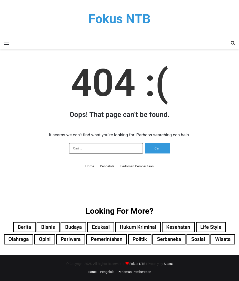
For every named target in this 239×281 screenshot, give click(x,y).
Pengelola (107, 166)
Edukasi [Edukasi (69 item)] (101, 227)
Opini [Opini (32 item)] (45, 239)
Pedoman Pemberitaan (137, 166)
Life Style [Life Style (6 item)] (210, 227)
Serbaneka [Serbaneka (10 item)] (169, 239)
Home (89, 166)
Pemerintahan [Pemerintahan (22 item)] (107, 239)
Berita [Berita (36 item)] (24, 227)
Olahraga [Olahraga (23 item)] (18, 239)
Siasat (168, 264)
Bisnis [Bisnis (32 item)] (48, 227)
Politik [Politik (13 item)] (139, 239)
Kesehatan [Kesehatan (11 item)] (178, 227)
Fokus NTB (137, 264)
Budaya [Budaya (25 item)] (73, 227)
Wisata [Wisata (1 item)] (222, 239)
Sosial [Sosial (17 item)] (198, 239)
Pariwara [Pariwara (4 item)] (71, 239)
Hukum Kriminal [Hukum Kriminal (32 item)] (138, 227)
